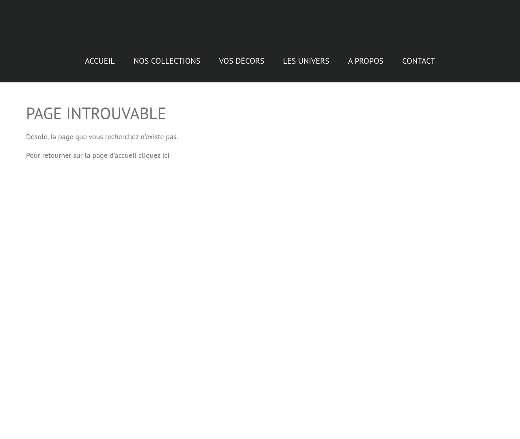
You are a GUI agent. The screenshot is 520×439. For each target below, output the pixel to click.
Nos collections (167, 57)
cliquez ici (154, 151)
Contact (418, 57)
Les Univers (306, 57)
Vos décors (241, 57)
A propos (366, 57)
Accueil (100, 57)
